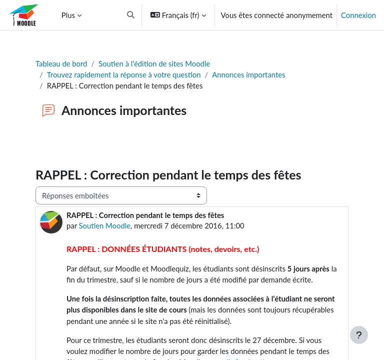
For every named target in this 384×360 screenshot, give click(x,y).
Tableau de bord (61, 63)
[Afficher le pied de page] (359, 335)
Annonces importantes (248, 74)
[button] (189, 15)
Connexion (358, 15)
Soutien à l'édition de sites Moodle (154, 63)
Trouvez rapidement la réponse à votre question (124, 74)
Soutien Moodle (104, 225)
